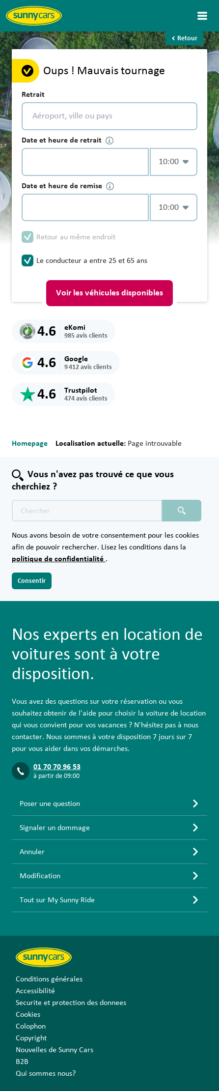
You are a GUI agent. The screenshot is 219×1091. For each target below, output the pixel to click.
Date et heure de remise (68, 186)
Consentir (32, 580)
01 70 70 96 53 (57, 767)
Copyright (31, 1038)
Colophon (31, 1026)
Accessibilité (35, 991)
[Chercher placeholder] (181, 510)
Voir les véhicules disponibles (109, 292)
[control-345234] (85, 162)
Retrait (33, 94)
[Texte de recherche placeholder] (87, 510)
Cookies (28, 1014)
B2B (22, 1061)
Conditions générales (49, 979)
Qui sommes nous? (46, 1073)
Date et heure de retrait (67, 140)
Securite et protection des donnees (71, 1002)
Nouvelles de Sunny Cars (54, 1050)
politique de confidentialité (59, 559)
